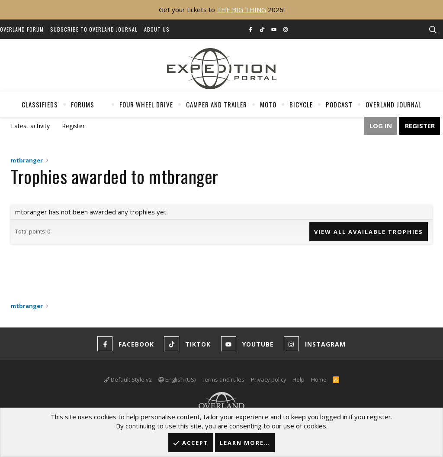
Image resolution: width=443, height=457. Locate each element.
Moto (268, 104)
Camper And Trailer (216, 104)
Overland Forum (22, 29)
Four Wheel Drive (146, 104)
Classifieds (40, 104)
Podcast (339, 104)
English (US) (177, 379)
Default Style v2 (128, 379)
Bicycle (301, 104)
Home (319, 379)
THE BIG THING (241, 9)
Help (298, 379)
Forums (82, 104)
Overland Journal (393, 104)
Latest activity (30, 126)
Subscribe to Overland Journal (94, 29)
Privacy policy (268, 379)
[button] (101, 104)
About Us (157, 29)
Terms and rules (223, 379)
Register (73, 126)
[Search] (432, 30)
